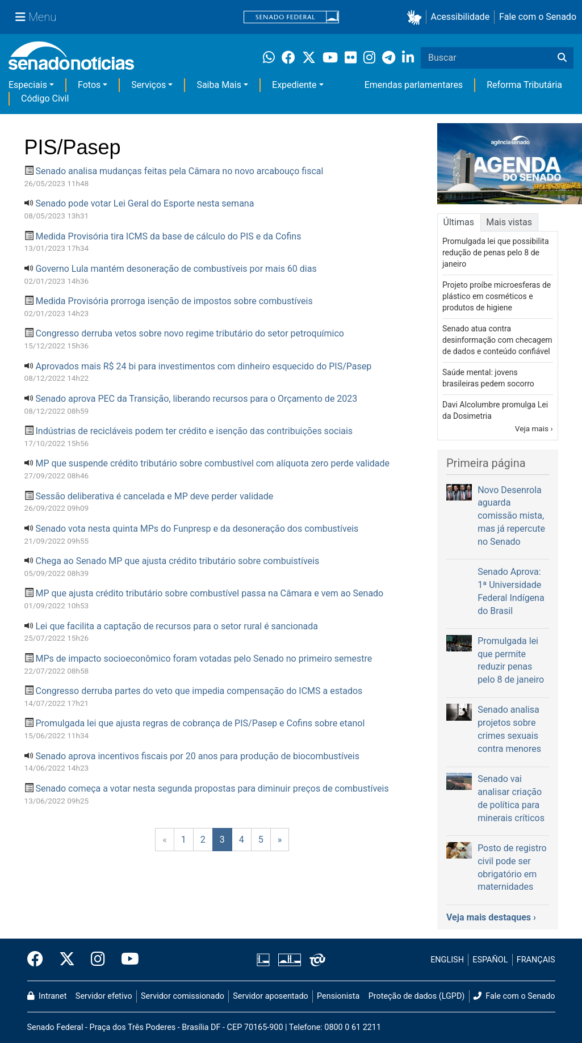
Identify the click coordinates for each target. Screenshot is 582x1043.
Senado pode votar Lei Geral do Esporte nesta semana (144, 203)
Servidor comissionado (182, 996)
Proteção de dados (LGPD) (417, 996)
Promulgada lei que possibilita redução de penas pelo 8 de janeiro (495, 252)
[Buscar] (562, 58)
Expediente (294, 84)
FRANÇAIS (536, 960)
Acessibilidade (460, 16)
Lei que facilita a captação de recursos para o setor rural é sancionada (176, 626)
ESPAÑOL (490, 960)
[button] (416, 17)
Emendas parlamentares (414, 84)
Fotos (89, 84)
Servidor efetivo (104, 996)
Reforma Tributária (524, 84)
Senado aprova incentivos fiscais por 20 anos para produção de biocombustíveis (197, 756)
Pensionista (338, 996)
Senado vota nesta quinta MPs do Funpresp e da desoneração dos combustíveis (196, 528)
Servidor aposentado (270, 996)
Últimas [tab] (458, 222)
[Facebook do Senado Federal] (39, 959)
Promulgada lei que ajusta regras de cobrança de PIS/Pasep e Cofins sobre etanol (200, 723)
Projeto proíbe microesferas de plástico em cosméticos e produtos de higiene (496, 296)
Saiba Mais (218, 84)
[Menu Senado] (36, 17)
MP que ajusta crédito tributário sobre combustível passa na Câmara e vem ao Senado (209, 593)
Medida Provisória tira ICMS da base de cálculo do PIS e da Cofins (168, 236)
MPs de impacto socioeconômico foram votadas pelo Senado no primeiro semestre (203, 658)
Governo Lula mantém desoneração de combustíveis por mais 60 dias (175, 268)
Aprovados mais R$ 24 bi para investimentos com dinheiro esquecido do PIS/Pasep (203, 366)
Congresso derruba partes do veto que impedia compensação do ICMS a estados (198, 690)
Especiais (28, 84)
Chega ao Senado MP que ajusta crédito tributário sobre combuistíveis (177, 561)
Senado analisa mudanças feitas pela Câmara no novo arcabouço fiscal (179, 171)
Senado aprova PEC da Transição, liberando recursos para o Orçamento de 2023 (196, 398)
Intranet (47, 996)
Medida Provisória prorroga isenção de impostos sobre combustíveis (173, 301)
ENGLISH (447, 960)
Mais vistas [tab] (509, 222)
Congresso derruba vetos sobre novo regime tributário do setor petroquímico (189, 333)
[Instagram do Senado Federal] (98, 959)
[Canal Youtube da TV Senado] (126, 959)
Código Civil (45, 98)
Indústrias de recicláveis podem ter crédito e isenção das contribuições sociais (194, 431)
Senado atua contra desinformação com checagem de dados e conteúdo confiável (497, 340)
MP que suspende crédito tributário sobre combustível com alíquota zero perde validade (212, 463)
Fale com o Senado (537, 16)
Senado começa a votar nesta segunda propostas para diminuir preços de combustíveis (211, 788)
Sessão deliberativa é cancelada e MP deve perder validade (154, 496)
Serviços (148, 84)
